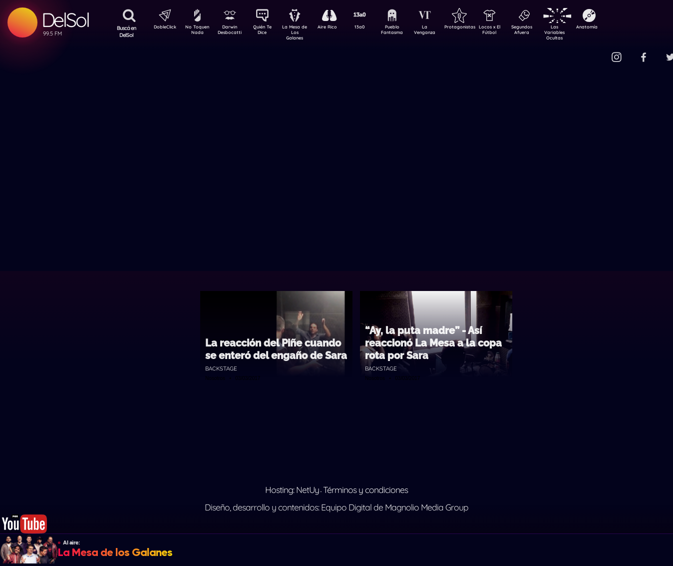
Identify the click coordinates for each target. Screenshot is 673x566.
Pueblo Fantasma (405, 31)
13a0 (371, 28)
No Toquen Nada (196, 31)
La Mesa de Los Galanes (301, 32)
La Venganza (441, 31)
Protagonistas (475, 28)
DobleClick (161, 28)
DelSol (65, 20)
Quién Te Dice (266, 31)
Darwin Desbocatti (231, 31)
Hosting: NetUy (292, 489)
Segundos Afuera (546, 31)
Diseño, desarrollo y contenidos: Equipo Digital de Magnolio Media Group (336, 507)
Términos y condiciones (365, 489)
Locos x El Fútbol (511, 31)
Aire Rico (336, 28)
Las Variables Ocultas (581, 32)
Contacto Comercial (596, 51)
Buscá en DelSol (126, 31)
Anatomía (616, 28)
